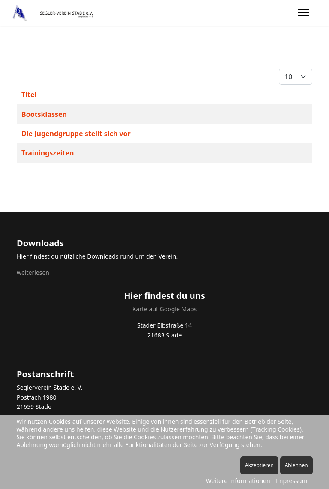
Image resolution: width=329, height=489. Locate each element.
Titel (28, 94)
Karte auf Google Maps (164, 309)
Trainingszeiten (47, 153)
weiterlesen (33, 272)
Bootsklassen (44, 114)
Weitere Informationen (238, 481)
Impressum (291, 481)
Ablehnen (296, 465)
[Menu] (303, 13)
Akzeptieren (259, 465)
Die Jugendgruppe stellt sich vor (76, 133)
